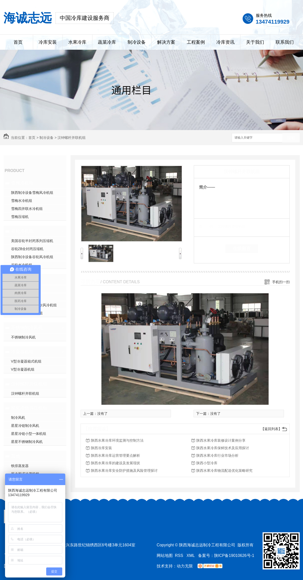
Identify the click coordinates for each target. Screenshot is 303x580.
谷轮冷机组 (22, 231)
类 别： (207, 226)
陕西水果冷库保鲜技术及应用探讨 (222, 448)
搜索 (291, 138)
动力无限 (185, 566)
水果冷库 (77, 42)
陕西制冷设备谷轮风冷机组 (32, 257)
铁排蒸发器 (20, 466)
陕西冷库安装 (101, 448)
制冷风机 (18, 418)
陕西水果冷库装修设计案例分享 (221, 440)
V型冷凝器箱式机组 (26, 361)
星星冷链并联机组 (29, 408)
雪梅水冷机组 (21, 201)
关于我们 (255, 42)
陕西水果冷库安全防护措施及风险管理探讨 (124, 471)
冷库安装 (48, 42)
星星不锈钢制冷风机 (27, 442)
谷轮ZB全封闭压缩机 (27, 249)
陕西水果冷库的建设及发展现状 (115, 463)
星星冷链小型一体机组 (28, 434)
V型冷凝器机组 (22, 369)
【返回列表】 (271, 429)
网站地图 (165, 555)
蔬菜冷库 (107, 42)
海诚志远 (28, 18)
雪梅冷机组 (22, 183)
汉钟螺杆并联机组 (71, 138)
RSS (179, 555)
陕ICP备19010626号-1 (234, 555)
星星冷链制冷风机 (25, 426)
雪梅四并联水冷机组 (27, 209)
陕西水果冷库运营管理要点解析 (115, 455)
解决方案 (166, 42)
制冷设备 (137, 42)
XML (191, 555)
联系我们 (285, 42)
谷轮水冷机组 (21, 265)
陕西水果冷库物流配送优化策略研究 (224, 471)
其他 (15, 456)
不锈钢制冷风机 (27, 327)
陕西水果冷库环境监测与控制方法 (117, 440)
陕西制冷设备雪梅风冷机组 (32, 193)
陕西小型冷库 (206, 463)
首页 (18, 42)
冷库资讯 (225, 42)
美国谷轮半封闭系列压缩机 (32, 241)
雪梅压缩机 (20, 217)
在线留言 (242, 248)
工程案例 (196, 42)
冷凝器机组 (22, 351)
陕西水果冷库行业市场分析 (217, 455)
